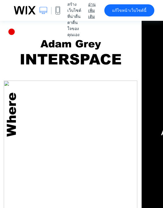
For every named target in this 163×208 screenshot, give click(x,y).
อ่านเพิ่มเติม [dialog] (92, 10)
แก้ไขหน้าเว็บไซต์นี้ (129, 10)
